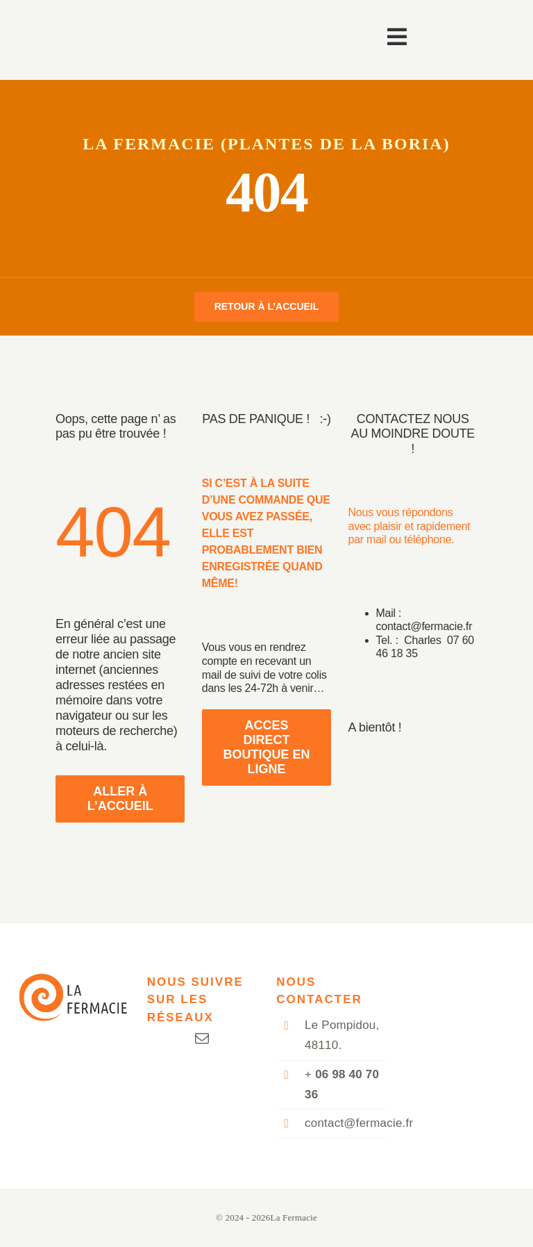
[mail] (201, 1038)
